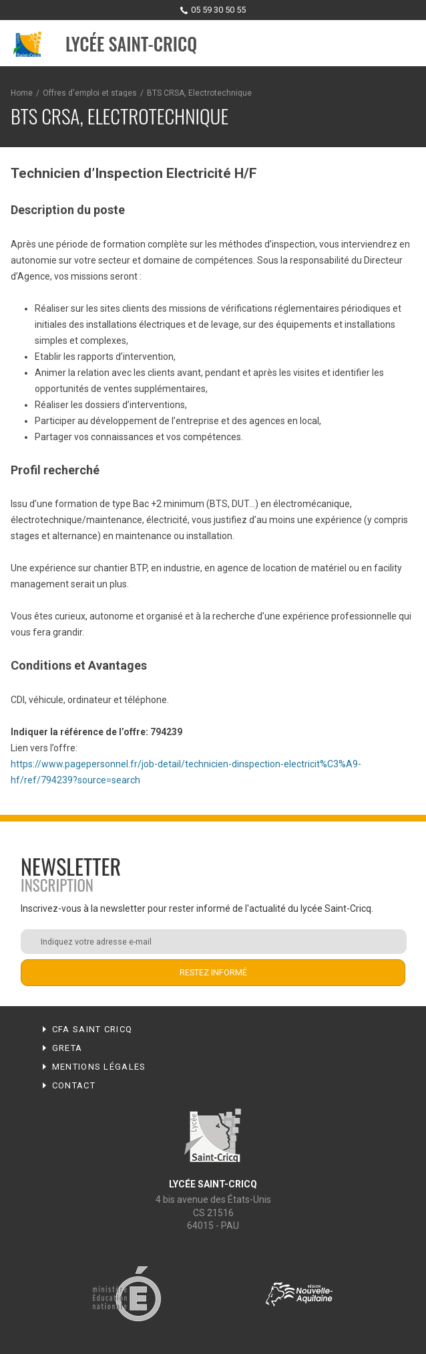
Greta (67, 1048)
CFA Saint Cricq (92, 1029)
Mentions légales (99, 1067)
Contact (73, 1085)
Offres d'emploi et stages (90, 93)
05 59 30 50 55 (218, 10)
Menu (403, 44)
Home (22, 93)
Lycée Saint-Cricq (131, 44)
